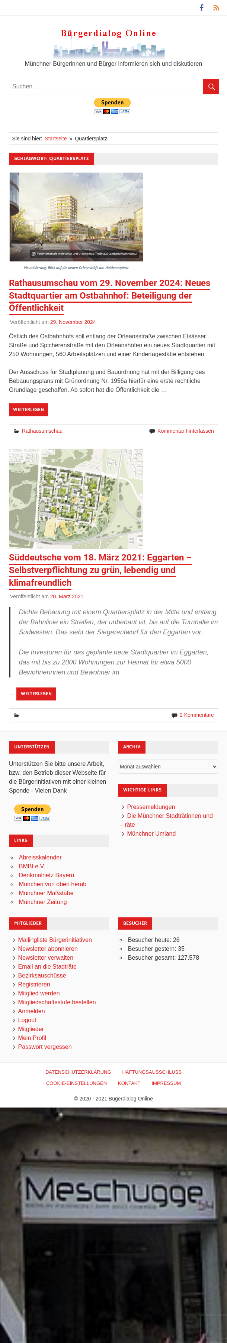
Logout (27, 1020)
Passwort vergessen (45, 1047)
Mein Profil (32, 1038)
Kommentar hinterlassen (185, 431)
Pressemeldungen (151, 807)
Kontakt (129, 1083)
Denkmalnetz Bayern (46, 875)
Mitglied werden (39, 993)
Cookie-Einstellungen (76, 1083)
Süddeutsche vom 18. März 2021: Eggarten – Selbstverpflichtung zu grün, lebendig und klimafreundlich (100, 570)
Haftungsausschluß (152, 1072)
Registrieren (34, 984)
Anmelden (31, 1011)
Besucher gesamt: (153, 958)
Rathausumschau (42, 431)
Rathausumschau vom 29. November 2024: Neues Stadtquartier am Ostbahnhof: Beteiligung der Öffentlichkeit (109, 295)
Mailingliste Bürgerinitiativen (55, 940)
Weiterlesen (28, 409)
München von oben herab (52, 884)
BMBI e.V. (32, 866)
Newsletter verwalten (46, 958)
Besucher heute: (150, 940)
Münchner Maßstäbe (46, 893)
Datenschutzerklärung (78, 1072)
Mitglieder (31, 1029)
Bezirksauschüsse (42, 975)
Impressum (166, 1083)
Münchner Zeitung (43, 902)
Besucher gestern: (153, 949)
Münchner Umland (151, 833)
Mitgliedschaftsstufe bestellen (57, 1002)
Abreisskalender (40, 857)
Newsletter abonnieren (48, 949)
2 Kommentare (197, 715)
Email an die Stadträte (47, 966)
